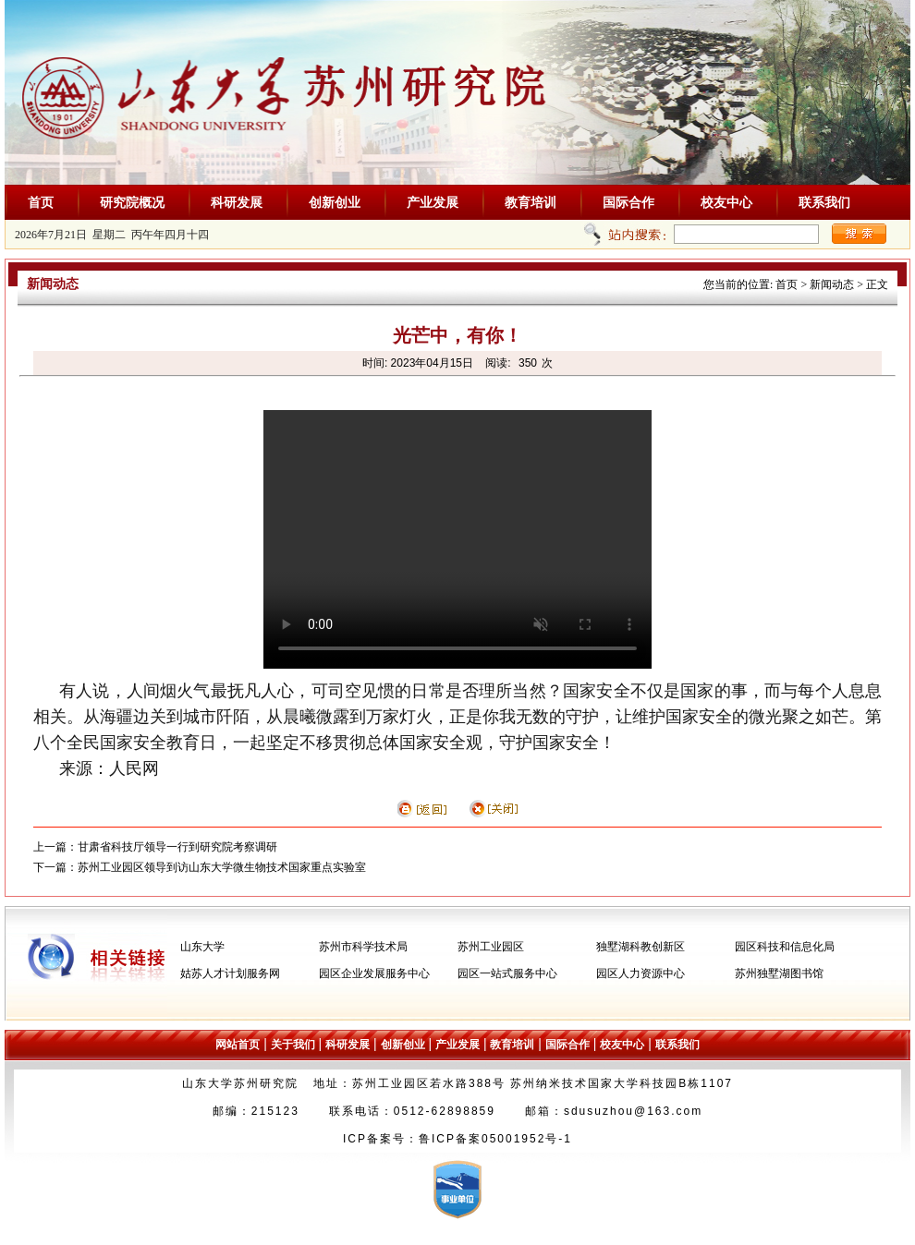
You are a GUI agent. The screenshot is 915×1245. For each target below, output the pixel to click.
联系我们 (824, 202)
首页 (41, 202)
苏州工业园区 (491, 946)
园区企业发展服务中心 (374, 973)
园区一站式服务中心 (507, 973)
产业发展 (432, 202)
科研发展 (236, 202)
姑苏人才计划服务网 (230, 973)
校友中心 (726, 202)
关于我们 (293, 1044)
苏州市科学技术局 (363, 946)
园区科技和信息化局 (785, 946)
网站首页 (237, 1044)
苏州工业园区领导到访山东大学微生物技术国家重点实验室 (222, 867)
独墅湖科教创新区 (640, 946)
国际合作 (628, 202)
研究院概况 (132, 202)
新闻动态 (832, 284)
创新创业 (334, 202)
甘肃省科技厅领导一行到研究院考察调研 (177, 846)
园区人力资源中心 (640, 973)
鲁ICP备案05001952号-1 (495, 1138)
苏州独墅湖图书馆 (779, 973)
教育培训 (530, 202)
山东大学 (202, 946)
